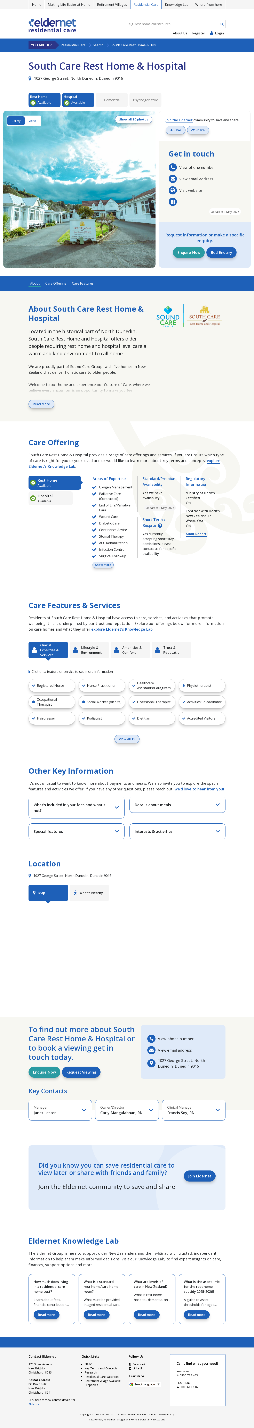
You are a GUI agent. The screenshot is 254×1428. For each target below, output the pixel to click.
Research (91, 1372)
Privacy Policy (166, 1414)
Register (198, 33)
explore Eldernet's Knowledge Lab (122, 629)
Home (36, 4)
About (35, 283)
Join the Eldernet (179, 120)
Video (32, 121)
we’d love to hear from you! (199, 789)
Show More (103, 565)
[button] (102, 685)
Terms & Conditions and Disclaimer (136, 1414)
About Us (180, 33)
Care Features (83, 283)
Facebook (137, 1364)
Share (198, 130)
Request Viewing (81, 1072)
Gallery (16, 121)
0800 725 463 (187, 1375)
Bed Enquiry (221, 252)
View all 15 (127, 739)
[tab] (55, 483)
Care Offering (55, 283)
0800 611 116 (187, 1387)
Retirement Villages (112, 4)
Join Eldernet (199, 1176)
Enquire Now (188, 252)
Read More (41, 404)
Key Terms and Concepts (101, 1368)
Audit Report (196, 534)
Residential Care (146, 4)
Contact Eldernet (42, 1356)
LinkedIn (136, 1368)
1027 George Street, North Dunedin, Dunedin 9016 (76, 78)
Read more (46, 1314)
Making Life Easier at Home (69, 4)
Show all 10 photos (132, 120)
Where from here (208, 4)
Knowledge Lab (177, 4)
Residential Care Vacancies (102, 1377)
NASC (88, 1364)
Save (175, 130)
